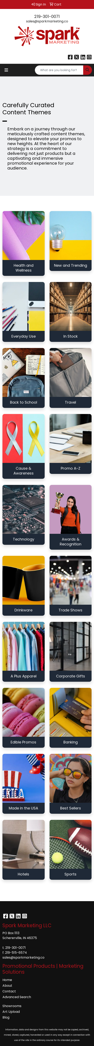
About (7, 985)
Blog (5, 1017)
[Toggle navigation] (6, 70)
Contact (9, 991)
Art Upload (11, 1011)
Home (7, 980)
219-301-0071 (47, 16)
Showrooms (11, 1006)
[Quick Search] (59, 70)
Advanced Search (16, 997)
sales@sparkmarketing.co (47, 21)
